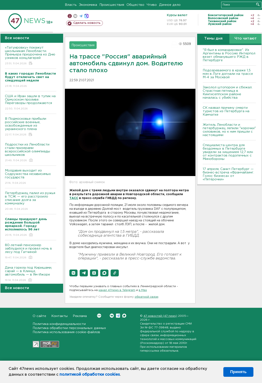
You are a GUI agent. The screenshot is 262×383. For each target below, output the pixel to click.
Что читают (246, 38)
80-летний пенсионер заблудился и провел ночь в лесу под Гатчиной (30, 251)
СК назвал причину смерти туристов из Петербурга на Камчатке (226, 111)
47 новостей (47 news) (160, 316)
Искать (257, 4)
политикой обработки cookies (89, 374)
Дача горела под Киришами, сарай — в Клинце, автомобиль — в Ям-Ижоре (30, 274)
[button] (73, 273)
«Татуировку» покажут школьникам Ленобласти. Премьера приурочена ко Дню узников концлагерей (30, 55)
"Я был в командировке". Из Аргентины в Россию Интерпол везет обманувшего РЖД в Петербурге (229, 55)
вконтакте (75, 16)
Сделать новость (87, 23)
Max (124, 316)
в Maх (143, 290)
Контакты (59, 316)
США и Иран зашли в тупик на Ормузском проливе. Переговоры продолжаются (30, 102)
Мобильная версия (70, 16)
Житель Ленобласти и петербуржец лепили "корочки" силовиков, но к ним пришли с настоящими (229, 129)
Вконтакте (99, 316)
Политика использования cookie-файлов (66, 332)
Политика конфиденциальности (59, 324)
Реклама (80, 316)
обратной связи (146, 297)
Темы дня (213, 38)
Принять (238, 372)
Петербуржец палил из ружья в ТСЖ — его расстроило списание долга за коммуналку (30, 201)
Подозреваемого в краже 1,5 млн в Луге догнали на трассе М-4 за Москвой (228, 74)
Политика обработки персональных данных (69, 328)
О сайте (39, 316)
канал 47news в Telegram (117, 290)
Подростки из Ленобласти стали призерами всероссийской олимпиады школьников (30, 152)
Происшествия (111, 4)
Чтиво (152, 4)
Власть (71, 4)
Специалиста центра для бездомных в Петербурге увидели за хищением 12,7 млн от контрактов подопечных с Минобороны (228, 152)
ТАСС (73, 198)
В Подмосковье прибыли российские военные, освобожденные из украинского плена (30, 126)
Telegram (118, 316)
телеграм (81, 16)
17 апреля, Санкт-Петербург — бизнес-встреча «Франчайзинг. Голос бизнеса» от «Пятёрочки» (228, 174)
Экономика (88, 4)
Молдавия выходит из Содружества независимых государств (30, 177)
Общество (135, 4)
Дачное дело (170, 4)
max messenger (86, 16)
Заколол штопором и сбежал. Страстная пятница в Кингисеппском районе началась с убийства (227, 92)
